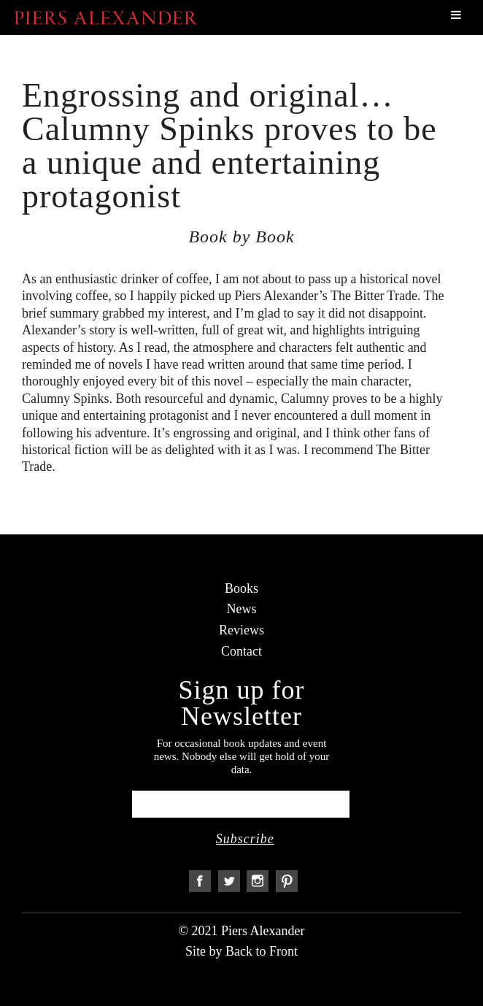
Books (241, 588)
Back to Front (261, 951)
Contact (241, 651)
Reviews (241, 630)
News (242, 609)
